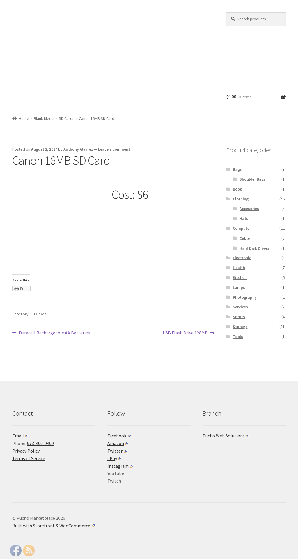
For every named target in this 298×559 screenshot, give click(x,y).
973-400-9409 (40, 443)
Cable (245, 238)
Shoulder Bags (253, 179)
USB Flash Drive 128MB (185, 333)
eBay (114, 458)
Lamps (239, 287)
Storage (240, 326)
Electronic (242, 257)
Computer (242, 228)
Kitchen (240, 277)
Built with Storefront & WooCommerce (53, 525)
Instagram (120, 466)
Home (24, 118)
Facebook (119, 436)
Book (237, 189)
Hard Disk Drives (254, 248)
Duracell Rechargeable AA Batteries (54, 333)
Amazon (117, 443)
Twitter (117, 451)
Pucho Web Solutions (226, 436)
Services (240, 306)
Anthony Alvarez (78, 149)
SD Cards (66, 118)
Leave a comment (114, 149)
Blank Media (44, 118)
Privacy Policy (26, 451)
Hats (244, 218)
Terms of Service (28, 458)
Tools (238, 336)
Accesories (249, 208)
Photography (245, 297)
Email (20, 436)
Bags (237, 169)
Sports (239, 316)
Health (239, 267)
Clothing (241, 199)
